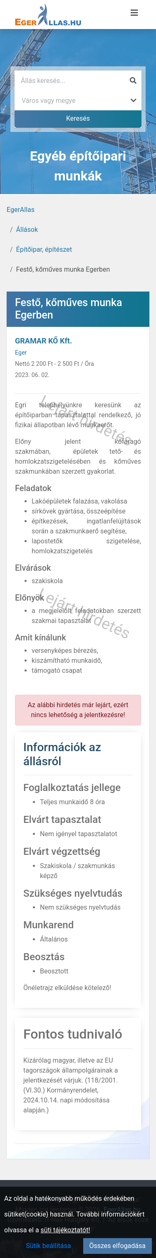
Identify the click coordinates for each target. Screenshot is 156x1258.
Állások (27, 230)
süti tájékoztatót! (65, 1230)
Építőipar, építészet (44, 249)
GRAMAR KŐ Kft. (43, 340)
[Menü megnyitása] (134, 13)
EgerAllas (21, 210)
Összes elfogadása (117, 1246)
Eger (21, 352)
